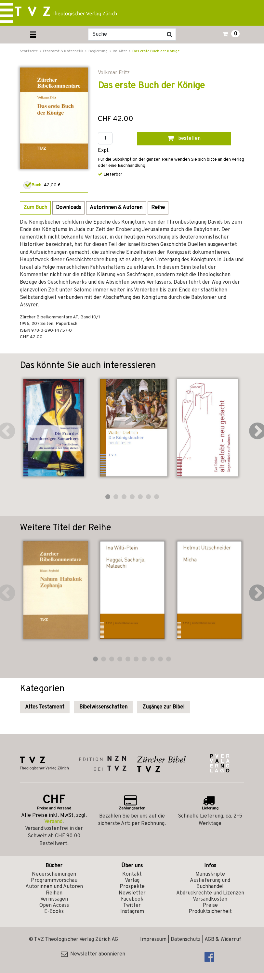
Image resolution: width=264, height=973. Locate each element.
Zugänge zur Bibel (163, 707)
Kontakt (132, 874)
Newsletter (132, 893)
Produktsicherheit (210, 911)
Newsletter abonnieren (93, 954)
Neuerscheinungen (54, 874)
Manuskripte (210, 874)
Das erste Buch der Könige (155, 51)
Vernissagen (54, 899)
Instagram (132, 911)
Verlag (132, 880)
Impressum (153, 939)
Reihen (54, 893)
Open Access (54, 905)
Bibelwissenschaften (103, 707)
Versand (53, 822)
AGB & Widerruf (223, 939)
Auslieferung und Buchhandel (210, 883)
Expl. (104, 151)
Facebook (132, 899)
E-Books (54, 911)
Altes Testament (44, 707)
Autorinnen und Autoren (54, 886)
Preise (210, 905)
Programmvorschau (54, 880)
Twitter (132, 905)
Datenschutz (186, 939)
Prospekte (132, 886)
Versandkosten (210, 899)
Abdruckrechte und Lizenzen (210, 893)
